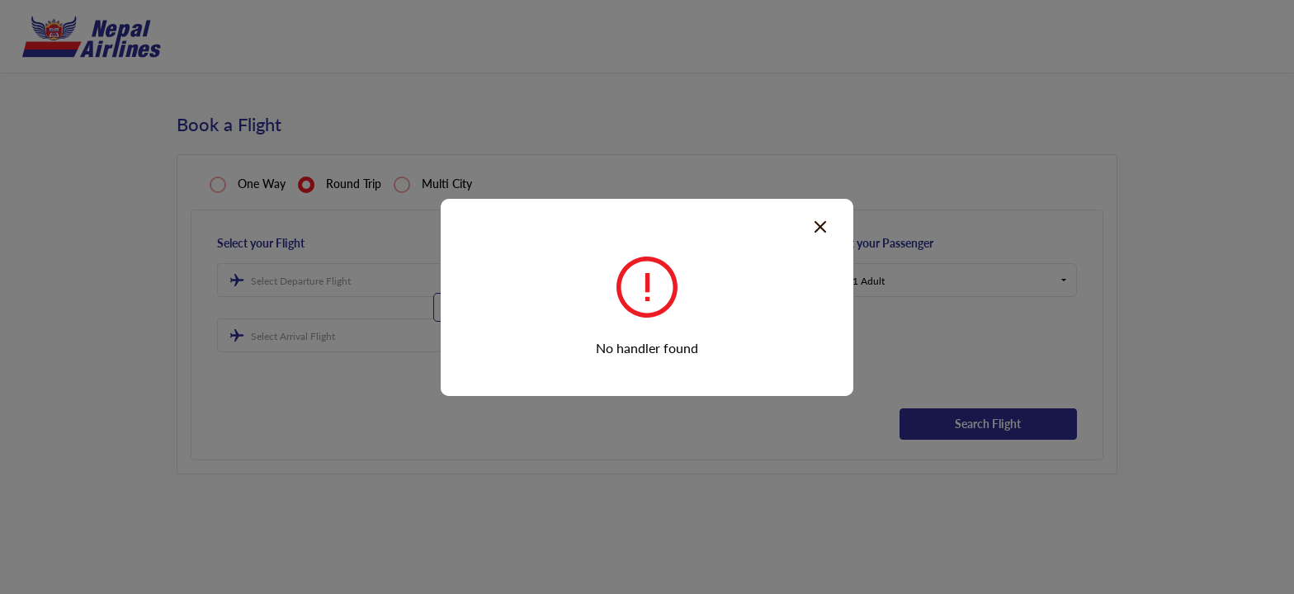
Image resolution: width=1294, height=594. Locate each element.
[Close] (820, 225)
